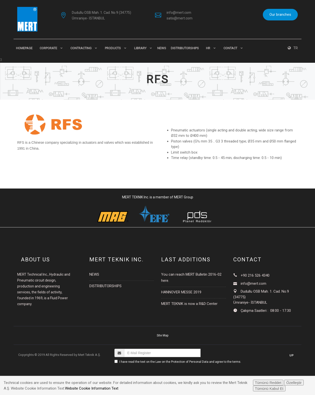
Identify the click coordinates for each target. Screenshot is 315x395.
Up (291, 355)
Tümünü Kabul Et (269, 388)
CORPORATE (48, 48)
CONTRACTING (81, 48)
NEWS (161, 48)
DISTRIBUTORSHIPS (185, 48)
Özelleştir (294, 382)
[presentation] (151, 374)
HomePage (24, 48)
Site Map (162, 335)
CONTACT (230, 48)
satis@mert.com (179, 18)
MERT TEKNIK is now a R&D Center (189, 303)
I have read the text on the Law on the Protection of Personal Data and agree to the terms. (180, 361)
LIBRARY (140, 48)
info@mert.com (179, 13)
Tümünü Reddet (268, 382)
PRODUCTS (113, 48)
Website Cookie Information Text (91, 388)
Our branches (280, 14)
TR (293, 48)
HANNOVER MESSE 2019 (181, 292)
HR (208, 48)
